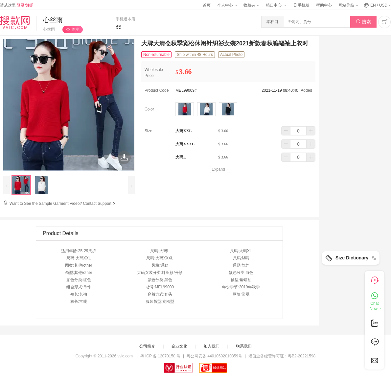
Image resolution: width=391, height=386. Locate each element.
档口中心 (276, 5)
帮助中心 (324, 5)
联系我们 (244, 346)
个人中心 (227, 5)
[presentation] (6, 185)
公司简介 (147, 346)
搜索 (363, 22)
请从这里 (17, 5)
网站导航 (348, 5)
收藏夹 (251, 5)
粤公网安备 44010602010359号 (214, 356)
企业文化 (179, 346)
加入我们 (211, 346)
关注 (75, 29)
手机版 (301, 5)
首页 (207, 5)
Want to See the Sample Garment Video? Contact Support (63, 203)
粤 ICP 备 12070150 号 (160, 356)
